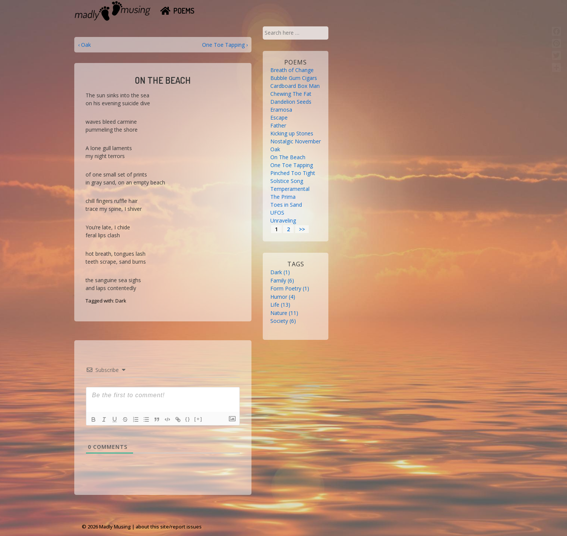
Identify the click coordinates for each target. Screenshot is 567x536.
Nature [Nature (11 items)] (284, 312)
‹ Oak (84, 44)
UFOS (277, 212)
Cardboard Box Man (295, 85)
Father (278, 125)
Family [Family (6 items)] (282, 280)
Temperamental (290, 188)
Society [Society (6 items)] (283, 320)
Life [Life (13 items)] (280, 304)
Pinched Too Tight (292, 173)
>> (302, 229)
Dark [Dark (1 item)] (280, 272)
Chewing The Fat (290, 93)
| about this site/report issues (167, 526)
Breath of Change (292, 70)
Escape (279, 117)
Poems (184, 10)
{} (187, 419)
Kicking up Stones (291, 133)
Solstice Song (286, 180)
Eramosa (281, 109)
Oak (275, 149)
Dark (120, 300)
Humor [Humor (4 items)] (282, 296)
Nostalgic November (295, 141)
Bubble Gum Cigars (293, 77)
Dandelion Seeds (290, 101)
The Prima (283, 196)
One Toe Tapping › (225, 44)
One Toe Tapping (291, 165)
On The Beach (287, 157)
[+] (198, 419)
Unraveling (283, 220)
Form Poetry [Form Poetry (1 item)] (289, 288)
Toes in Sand (286, 204)
